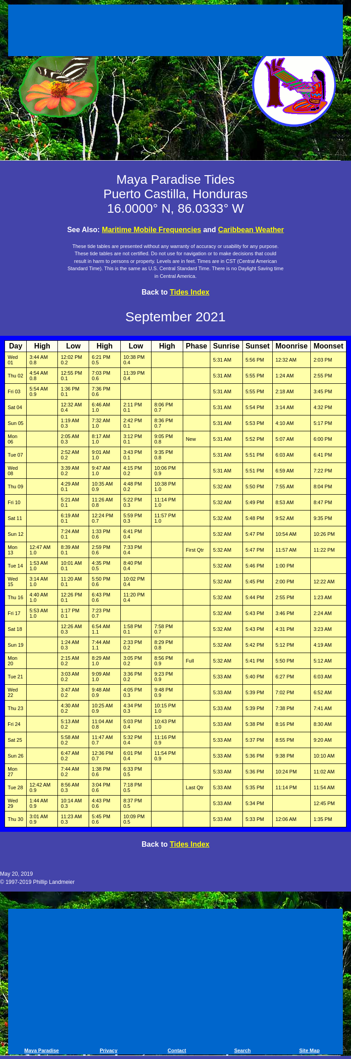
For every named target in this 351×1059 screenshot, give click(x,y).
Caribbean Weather (251, 230)
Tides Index (189, 292)
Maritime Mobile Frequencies (151, 230)
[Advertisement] (175, 31)
